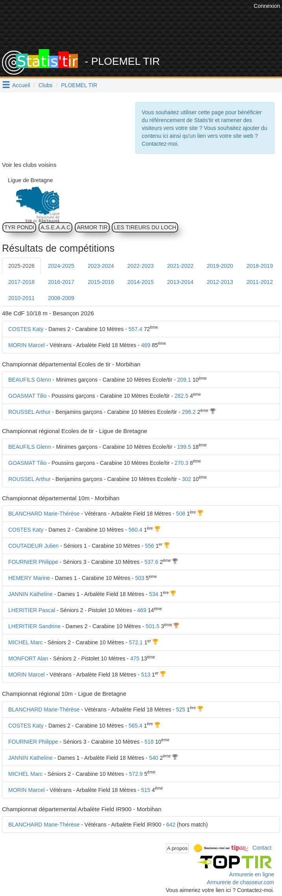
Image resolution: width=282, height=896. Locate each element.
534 (153, 594)
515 (145, 790)
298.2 (188, 412)
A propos (177, 848)
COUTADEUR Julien (33, 546)
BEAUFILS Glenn (29, 380)
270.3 (181, 463)
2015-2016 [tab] (101, 282)
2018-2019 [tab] (260, 266)
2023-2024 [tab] (101, 266)
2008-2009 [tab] (61, 298)
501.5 (152, 626)
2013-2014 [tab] (180, 282)
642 (170, 824)
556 (149, 546)
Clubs (46, 85)
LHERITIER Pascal (31, 610)
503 (139, 578)
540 (153, 758)
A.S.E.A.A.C (55, 227)
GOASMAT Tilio (27, 396)
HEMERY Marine (29, 578)
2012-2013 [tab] (220, 282)
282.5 (181, 396)
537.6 (151, 562)
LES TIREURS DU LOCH (145, 227)
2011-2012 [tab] (260, 282)
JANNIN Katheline (30, 594)
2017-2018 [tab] (21, 282)
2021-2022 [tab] (180, 266)
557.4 (135, 329)
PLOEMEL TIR (79, 85)
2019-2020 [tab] (220, 266)
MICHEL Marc (25, 642)
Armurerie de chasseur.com (240, 882)
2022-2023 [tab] (140, 266)
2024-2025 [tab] (61, 266)
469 (145, 345)
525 (180, 709)
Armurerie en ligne (251, 874)
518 (148, 742)
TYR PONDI (19, 227)
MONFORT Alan (28, 658)
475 (134, 658)
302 (186, 479)
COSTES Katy (25, 329)
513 (145, 674)
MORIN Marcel (26, 345)
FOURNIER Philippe (33, 562)
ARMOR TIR (92, 227)
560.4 (135, 530)
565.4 (135, 725)
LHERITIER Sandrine (34, 626)
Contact (262, 848)
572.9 (136, 774)
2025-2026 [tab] (21, 266)
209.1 (184, 380)
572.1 (136, 642)
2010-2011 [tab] (21, 298)
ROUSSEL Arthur (29, 412)
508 (180, 513)
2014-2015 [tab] (140, 282)
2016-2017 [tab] (61, 282)
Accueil (21, 85)
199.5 (184, 447)
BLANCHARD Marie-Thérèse (43, 513)
